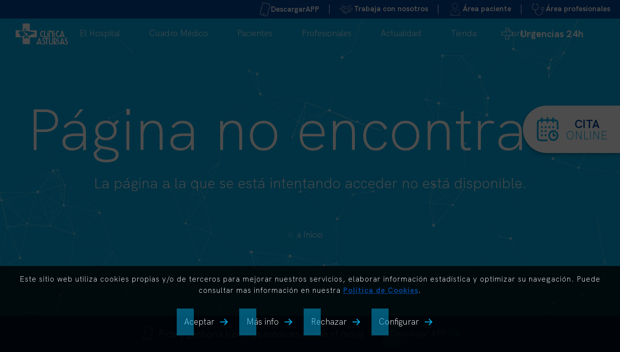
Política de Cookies (380, 290)
